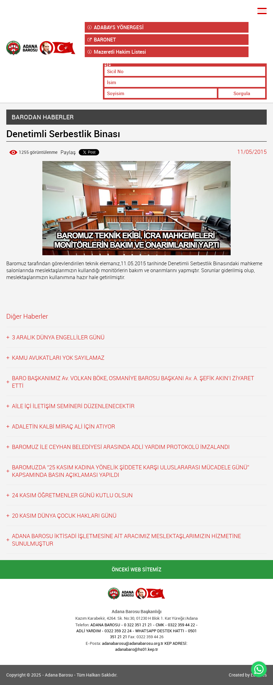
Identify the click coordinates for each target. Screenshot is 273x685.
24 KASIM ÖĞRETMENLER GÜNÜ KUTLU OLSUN (72, 495)
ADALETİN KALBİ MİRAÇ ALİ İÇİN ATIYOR (63, 426)
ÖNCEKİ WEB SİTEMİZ (136, 569)
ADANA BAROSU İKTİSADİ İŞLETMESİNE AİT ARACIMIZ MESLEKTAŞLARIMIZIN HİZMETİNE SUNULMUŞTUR (126, 539)
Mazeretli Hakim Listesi (117, 51)
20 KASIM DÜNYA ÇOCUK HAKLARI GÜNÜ (64, 515)
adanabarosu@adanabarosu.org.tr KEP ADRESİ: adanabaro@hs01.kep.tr (144, 646)
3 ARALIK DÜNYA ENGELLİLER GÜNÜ (58, 337)
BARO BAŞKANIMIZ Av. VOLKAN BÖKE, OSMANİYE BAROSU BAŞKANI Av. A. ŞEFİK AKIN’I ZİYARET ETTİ (133, 381)
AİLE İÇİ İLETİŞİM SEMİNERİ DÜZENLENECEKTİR (73, 406)
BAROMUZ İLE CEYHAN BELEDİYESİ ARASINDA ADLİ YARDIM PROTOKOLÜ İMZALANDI (121, 446)
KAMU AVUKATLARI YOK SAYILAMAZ (58, 357)
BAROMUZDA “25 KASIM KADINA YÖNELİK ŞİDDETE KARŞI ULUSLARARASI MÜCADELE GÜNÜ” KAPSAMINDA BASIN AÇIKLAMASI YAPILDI (130, 470)
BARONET (102, 39)
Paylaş (68, 152)
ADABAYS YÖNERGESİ (116, 27)
